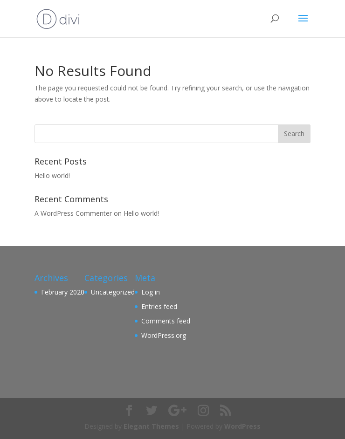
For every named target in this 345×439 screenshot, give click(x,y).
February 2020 (62, 292)
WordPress (242, 426)
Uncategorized (113, 292)
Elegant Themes (151, 426)
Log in (150, 292)
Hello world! (52, 175)
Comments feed (165, 320)
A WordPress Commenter (73, 213)
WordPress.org (163, 335)
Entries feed (159, 306)
